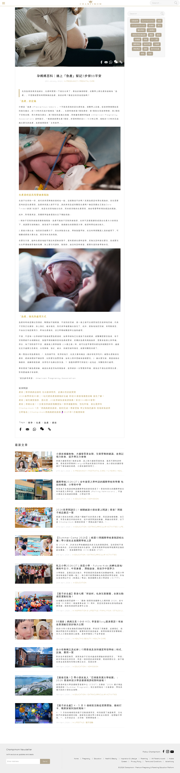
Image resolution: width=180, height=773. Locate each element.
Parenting (144, 758)
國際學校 (136, 44)
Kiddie (171, 758)
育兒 (159, 25)
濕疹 (145, 49)
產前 (54, 423)
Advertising (169, 761)
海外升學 (147, 44)
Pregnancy (72, 81)
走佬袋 (151, 25)
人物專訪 (151, 30)
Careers (124, 761)
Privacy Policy (136, 761)
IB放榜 (156, 44)
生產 (38, 423)
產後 (151, 35)
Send (45, 761)
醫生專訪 (141, 30)
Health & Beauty (83, 639)
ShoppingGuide (138, 25)
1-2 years (111, 471)
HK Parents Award (158, 758)
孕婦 (145, 39)
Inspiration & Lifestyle (86, 611)
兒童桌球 (135, 21)
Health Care (99, 639)
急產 (46, 423)
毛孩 (150, 54)
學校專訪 (136, 49)
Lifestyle (124, 527)
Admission (93, 499)
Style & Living (120, 611)
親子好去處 (155, 49)
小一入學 (154, 39)
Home (76, 758)
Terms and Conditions (153, 761)
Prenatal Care (87, 81)
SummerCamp (148, 21)
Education (80, 499)
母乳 (142, 54)
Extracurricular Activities (103, 527)
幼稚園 (137, 39)
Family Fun (105, 611)
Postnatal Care (96, 471)
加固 (159, 21)
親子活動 (89, 722)
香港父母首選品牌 (139, 35)
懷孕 (30, 423)
